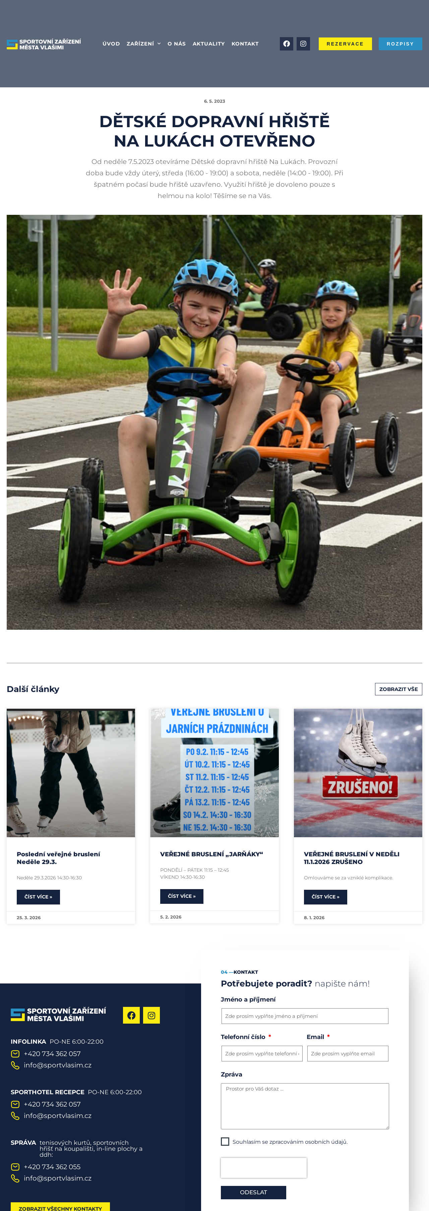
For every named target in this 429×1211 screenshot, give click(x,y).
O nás (177, 43)
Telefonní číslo (244, 1037)
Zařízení (144, 44)
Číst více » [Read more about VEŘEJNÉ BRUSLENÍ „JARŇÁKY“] (182, 896)
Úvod (111, 43)
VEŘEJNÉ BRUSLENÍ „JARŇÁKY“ (211, 854)
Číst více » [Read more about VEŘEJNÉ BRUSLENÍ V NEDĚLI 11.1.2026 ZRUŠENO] (326, 897)
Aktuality (209, 43)
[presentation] (264, 1168)
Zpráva (231, 1074)
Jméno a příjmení (248, 999)
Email (316, 1037)
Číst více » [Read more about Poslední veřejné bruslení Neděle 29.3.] (38, 897)
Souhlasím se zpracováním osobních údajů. (290, 1142)
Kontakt (245, 43)
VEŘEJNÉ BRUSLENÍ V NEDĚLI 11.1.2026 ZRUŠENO (352, 858)
